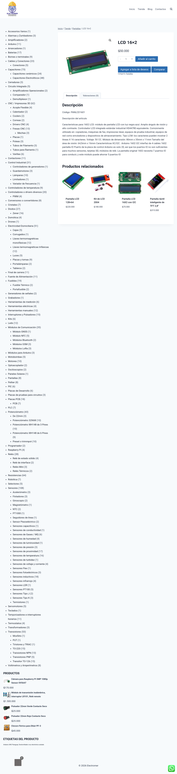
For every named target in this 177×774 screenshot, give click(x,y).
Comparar (159, 69)
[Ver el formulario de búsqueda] (171, 9)
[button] (110, 40)
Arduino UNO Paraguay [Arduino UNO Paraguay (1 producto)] (10, 745)
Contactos (160, 9)
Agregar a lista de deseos (134, 69)
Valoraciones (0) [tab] (91, 95)
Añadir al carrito (146, 58)
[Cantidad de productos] (126, 59)
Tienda (141, 9)
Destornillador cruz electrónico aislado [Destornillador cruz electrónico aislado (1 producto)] (31, 745)
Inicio (132, 9)
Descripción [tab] (71, 95)
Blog (150, 9)
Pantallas (129, 74)
